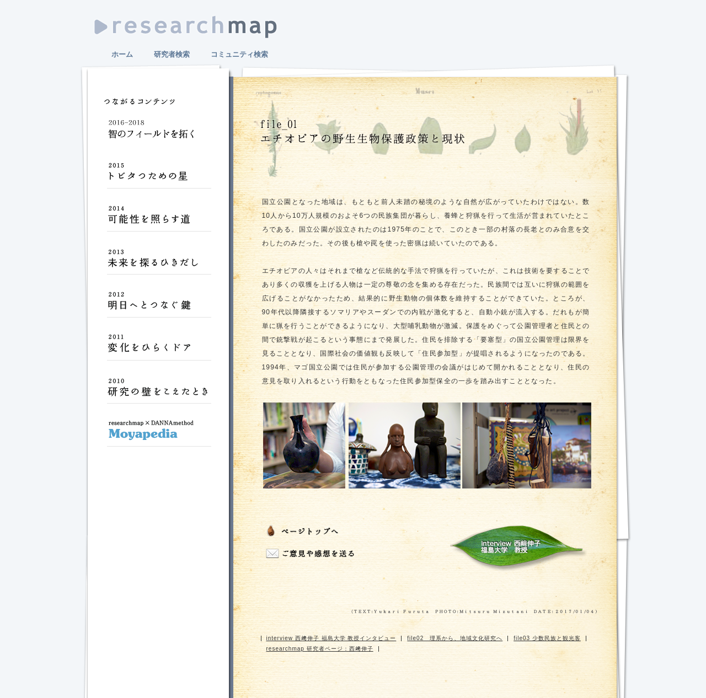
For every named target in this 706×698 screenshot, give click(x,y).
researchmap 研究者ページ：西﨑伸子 (319, 649)
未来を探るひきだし (159, 262)
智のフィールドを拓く (159, 133)
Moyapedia (159, 434)
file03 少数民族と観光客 (547, 638)
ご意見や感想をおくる (311, 554)
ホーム (122, 54)
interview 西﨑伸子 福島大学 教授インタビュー (518, 548)
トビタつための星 (159, 176)
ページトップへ (304, 532)
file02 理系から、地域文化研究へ (454, 638)
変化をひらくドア (159, 348)
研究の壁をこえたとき (159, 391)
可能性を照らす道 (159, 219)
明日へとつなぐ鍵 (159, 305)
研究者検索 (172, 54)
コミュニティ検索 (239, 54)
